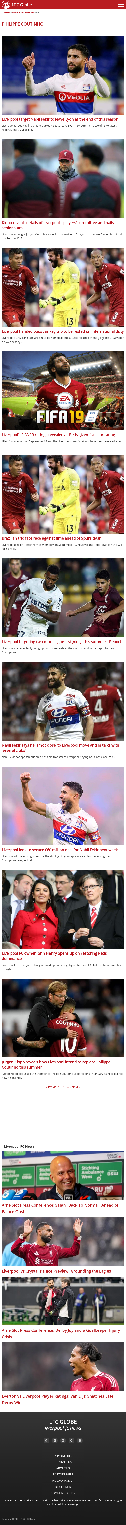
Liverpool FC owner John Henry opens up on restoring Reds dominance (54, 956)
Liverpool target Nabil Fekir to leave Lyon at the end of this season (60, 119)
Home (6, 12)
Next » (76, 1087)
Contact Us (63, 1462)
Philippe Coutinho (23, 12)
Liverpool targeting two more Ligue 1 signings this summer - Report (61, 641)
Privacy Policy (63, 1480)
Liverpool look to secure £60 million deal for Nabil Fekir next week (60, 849)
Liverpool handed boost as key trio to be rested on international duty (63, 331)
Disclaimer (63, 1487)
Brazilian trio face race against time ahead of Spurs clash (51, 538)
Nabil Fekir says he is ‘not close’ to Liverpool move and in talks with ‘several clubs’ (60, 748)
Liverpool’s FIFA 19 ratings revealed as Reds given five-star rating (58, 434)
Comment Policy (63, 1493)
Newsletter (63, 1455)
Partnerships (63, 1474)
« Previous (52, 1087)
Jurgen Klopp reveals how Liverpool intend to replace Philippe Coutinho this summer (56, 1064)
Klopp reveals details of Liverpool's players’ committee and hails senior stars (58, 225)
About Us (63, 1468)
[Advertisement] (63, 1115)
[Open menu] (121, 5)
